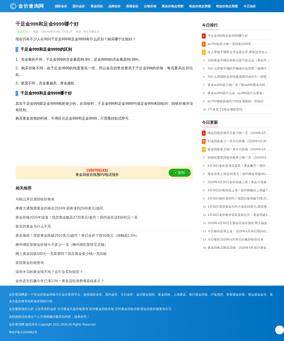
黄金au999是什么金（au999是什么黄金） (236, 93)
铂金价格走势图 (200, 6)
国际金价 (61, 6)
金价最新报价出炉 (21, 309)
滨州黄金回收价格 (127, 309)
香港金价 (132, 6)
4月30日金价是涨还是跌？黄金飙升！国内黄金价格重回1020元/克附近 (239, 165)
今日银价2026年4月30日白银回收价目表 (235, 239)
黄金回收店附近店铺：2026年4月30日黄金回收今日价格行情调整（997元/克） (239, 247)
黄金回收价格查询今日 (156, 309)
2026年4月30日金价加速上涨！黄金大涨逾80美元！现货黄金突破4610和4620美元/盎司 (239, 182)
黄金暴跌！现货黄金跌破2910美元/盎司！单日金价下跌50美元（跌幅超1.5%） (77, 235)
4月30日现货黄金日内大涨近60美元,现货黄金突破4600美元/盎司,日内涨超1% (239, 206)
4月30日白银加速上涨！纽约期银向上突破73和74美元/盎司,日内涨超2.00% (239, 190)
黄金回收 (97, 6)
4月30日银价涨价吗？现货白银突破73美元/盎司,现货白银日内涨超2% (239, 198)
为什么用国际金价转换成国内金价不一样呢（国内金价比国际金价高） (239, 76)
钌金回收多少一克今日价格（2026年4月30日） (239, 141)
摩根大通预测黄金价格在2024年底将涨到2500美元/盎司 (59, 208)
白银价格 (150, 6)
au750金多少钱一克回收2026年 (229, 44)
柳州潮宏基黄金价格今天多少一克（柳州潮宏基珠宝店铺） (62, 244)
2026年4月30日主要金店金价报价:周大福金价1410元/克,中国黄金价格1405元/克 (239, 223)
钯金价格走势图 (227, 6)
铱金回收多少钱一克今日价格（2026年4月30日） (239, 149)
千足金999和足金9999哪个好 (228, 35)
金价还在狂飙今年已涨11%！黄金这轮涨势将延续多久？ (60, 281)
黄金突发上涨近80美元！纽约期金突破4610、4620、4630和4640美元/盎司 (239, 174)
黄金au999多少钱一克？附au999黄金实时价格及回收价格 (239, 85)
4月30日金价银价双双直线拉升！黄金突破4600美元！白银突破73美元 (239, 215)
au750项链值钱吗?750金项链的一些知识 (236, 101)
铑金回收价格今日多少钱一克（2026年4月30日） (239, 133)
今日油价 (249, 6)
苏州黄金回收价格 (101, 309)
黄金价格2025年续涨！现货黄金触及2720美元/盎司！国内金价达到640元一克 (77, 217)
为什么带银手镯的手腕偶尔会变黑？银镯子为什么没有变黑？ (239, 68)
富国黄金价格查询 (30, 263)
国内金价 (79, 6)
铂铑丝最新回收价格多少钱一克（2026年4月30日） (239, 157)
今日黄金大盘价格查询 (72, 309)
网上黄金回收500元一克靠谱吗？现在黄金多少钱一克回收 (61, 254)
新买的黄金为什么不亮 (33, 226)
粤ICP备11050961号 (23, 332)
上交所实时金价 (45, 309)
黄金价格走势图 (172, 6)
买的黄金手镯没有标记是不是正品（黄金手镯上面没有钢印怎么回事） (239, 60)
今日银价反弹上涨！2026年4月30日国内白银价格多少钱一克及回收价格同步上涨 (239, 231)
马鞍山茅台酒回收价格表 (35, 199)
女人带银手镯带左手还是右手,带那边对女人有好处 (239, 52)
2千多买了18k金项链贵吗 (225, 109)
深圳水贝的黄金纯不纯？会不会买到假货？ (49, 272)
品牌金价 (114, 6)
